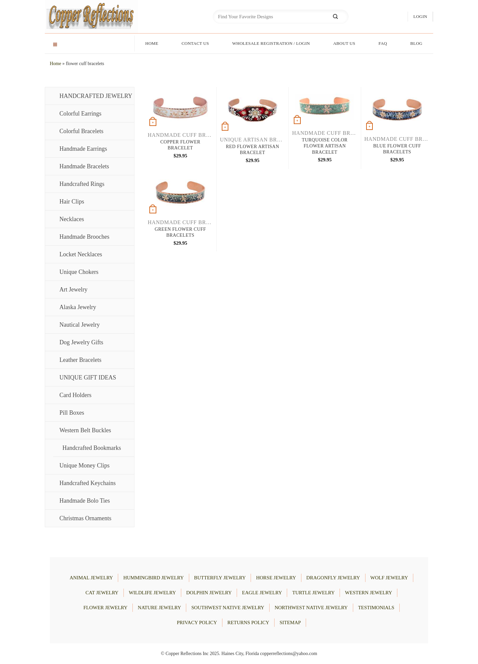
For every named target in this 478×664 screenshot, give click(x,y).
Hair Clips (71, 201)
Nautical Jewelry (79, 324)
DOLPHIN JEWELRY (209, 592)
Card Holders (75, 395)
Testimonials (376, 607)
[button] (420, 16)
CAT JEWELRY (102, 592)
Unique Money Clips (84, 465)
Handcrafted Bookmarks (91, 448)
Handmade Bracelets (84, 166)
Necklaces (71, 219)
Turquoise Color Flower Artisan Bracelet (325, 145)
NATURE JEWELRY (159, 607)
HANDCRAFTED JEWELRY (95, 96)
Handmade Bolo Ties (84, 500)
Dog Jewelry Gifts (81, 342)
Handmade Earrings (83, 148)
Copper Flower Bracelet (180, 144)
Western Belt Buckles (85, 430)
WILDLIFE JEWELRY (152, 592)
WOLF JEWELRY (389, 577)
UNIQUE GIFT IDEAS (87, 377)
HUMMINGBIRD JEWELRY (153, 577)
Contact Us (195, 43)
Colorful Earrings (80, 113)
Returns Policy (248, 622)
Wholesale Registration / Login (271, 43)
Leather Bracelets (80, 360)
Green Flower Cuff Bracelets (180, 232)
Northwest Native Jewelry (311, 607)
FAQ (382, 43)
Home (151, 43)
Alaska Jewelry (77, 307)
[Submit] (335, 17)
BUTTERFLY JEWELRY (220, 577)
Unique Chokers (78, 272)
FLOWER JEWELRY (105, 607)
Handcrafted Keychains (87, 483)
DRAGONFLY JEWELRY (333, 577)
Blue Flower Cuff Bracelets (397, 148)
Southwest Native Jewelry (227, 607)
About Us (344, 43)
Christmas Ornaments (85, 518)
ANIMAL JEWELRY (91, 577)
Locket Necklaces (80, 254)
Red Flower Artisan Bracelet (252, 149)
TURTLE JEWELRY (313, 592)
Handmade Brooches (84, 236)
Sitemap (290, 622)
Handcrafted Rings (81, 184)
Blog (416, 43)
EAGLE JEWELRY (262, 592)
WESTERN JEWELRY (368, 592)
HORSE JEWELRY (276, 577)
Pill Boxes (71, 412)
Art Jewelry (73, 289)
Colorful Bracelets (81, 131)
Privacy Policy (197, 622)
